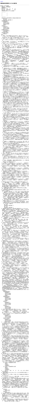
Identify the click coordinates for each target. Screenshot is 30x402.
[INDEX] (1, 1)
